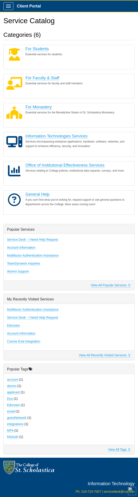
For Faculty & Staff (42, 78)
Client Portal (29, 6)
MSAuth (12, 437)
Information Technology (111, 483)
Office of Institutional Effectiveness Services (65, 165)
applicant (13, 392)
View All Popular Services (110, 285)
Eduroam (13, 325)
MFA (10, 430)
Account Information (21, 247)
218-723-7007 (91, 491)
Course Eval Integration (23, 341)
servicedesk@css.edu (119, 491)
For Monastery (38, 107)
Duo (10, 398)
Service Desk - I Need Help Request (32, 239)
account (12, 379)
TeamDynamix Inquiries (23, 263)
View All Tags (119, 449)
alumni (11, 386)
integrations (15, 424)
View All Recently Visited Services (104, 355)
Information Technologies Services (56, 136)
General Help (37, 194)
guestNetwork (17, 418)
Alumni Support (18, 271)
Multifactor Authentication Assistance (33, 255)
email (11, 411)
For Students (37, 49)
